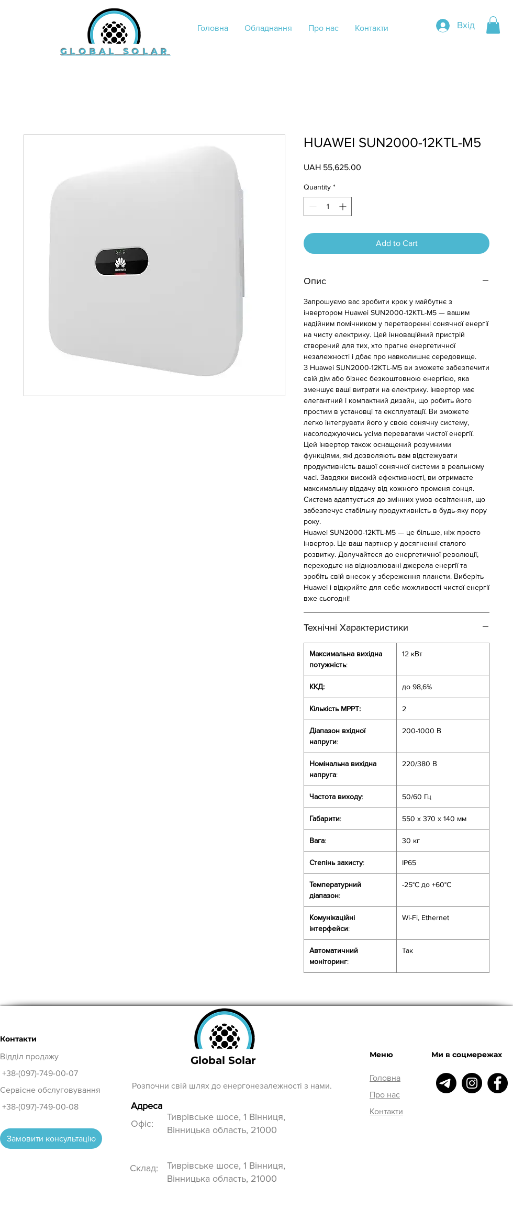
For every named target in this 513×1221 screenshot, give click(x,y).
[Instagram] (472, 1083)
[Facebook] (497, 1083)
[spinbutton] (327, 206)
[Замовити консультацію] (51, 1138)
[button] (493, 24)
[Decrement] (311, 206)
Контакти (386, 1111)
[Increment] (343, 206)
